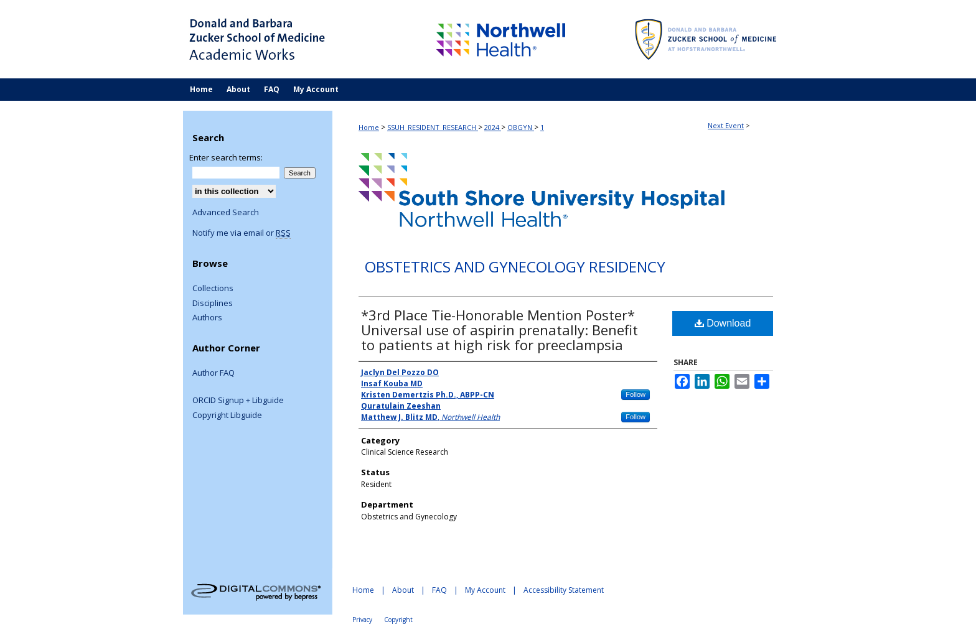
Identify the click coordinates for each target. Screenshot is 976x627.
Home (369, 127)
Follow (635, 394)
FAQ (439, 590)
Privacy (362, 619)
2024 (492, 127)
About (403, 590)
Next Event (726, 125)
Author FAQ (213, 373)
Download (723, 323)
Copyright (398, 619)
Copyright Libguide (227, 415)
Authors (207, 318)
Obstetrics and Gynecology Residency (515, 267)
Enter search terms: (226, 157)
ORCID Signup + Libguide (238, 401)
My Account (485, 590)
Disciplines (212, 304)
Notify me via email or (241, 233)
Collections (212, 289)
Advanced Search (225, 212)
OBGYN (520, 127)
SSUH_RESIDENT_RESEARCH (432, 127)
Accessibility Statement (563, 590)
